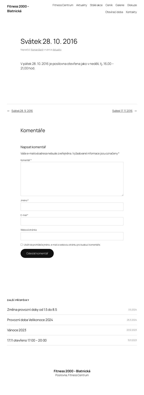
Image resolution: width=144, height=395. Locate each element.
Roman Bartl (37, 49)
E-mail (24, 215)
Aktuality (57, 49)
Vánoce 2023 (16, 330)
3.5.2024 (132, 309)
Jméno (25, 200)
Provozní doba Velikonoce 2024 (30, 320)
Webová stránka (29, 229)
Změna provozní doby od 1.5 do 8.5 (32, 309)
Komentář (26, 160)
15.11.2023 (132, 340)
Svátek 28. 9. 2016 (22, 111)
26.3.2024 (132, 319)
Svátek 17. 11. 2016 (122, 111)
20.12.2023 (132, 329)
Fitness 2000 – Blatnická (18, 8)
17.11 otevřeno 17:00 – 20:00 (27, 340)
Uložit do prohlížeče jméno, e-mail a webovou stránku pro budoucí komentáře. (62, 244)
